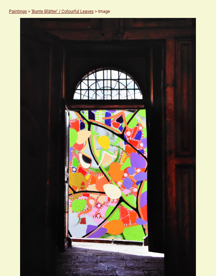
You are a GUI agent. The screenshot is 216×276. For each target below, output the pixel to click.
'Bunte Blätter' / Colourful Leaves (62, 11)
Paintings (18, 11)
